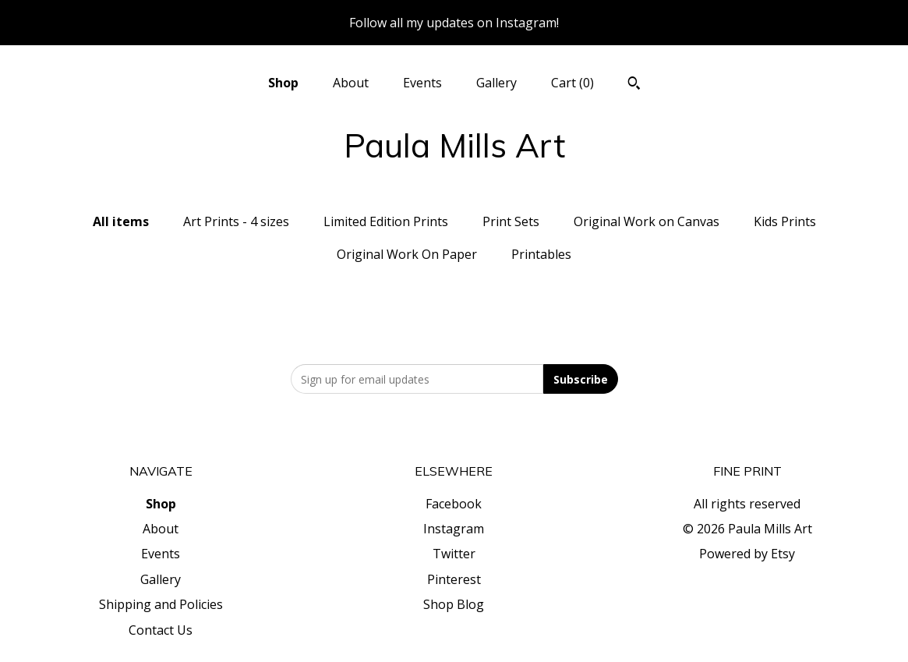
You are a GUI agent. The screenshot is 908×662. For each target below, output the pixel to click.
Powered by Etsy (747, 553)
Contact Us (161, 630)
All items (121, 221)
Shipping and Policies (161, 604)
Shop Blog (453, 604)
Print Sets (510, 221)
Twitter (454, 553)
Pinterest (454, 579)
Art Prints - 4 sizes (236, 221)
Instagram (453, 528)
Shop (283, 82)
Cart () (572, 82)
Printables (541, 254)
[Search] (634, 85)
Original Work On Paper (407, 254)
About (351, 82)
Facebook (454, 503)
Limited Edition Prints (385, 221)
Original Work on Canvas (646, 221)
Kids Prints (785, 221)
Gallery (496, 82)
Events (422, 82)
